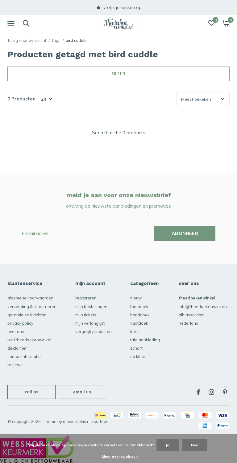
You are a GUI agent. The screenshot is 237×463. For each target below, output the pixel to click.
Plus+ (83, 421)
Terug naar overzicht (26, 40)
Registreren (86, 297)
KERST (135, 331)
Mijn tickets (85, 314)
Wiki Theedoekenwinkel (29, 339)
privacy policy (20, 323)
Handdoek (140, 314)
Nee (194, 445)
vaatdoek (139, 323)
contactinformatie (24, 356)
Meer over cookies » (120, 456)
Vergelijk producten (93, 331)
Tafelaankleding (145, 339)
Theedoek (139, 306)
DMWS (68, 421)
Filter (118, 73)
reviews (15, 364)
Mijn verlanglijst (90, 323)
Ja (167, 445)
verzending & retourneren (31, 306)
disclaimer (17, 348)
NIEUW (136, 297)
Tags (56, 40)
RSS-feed (100, 421)
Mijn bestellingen (91, 306)
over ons (15, 331)
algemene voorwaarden (30, 297)
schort (136, 348)
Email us (82, 391)
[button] (12, 23)
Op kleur (137, 356)
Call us (31, 391)
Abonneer (185, 233)
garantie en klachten (27, 314)
